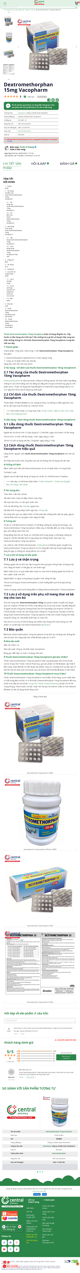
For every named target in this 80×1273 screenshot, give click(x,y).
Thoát (44, 1194)
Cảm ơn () (30, 1077)
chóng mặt (42, 510)
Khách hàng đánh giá (18, 1042)
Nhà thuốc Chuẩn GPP (30, 1216)
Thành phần (8, 187)
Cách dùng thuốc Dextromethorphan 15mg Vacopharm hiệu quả (13, 251)
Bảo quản (10, 299)
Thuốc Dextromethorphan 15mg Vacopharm (24, 334)
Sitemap (45, 1240)
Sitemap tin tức (48, 1242)
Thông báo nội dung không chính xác (31, 1228)
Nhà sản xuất (9, 305)
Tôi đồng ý (37, 1194)
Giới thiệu (30, 1208)
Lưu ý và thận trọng (10, 281)
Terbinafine (42, 545)
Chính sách (49, 1200)
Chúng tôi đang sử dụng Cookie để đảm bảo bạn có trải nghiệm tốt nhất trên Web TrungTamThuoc (39, 1190)
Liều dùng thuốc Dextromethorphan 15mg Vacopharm (17, 241)
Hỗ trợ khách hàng (33, 1201)
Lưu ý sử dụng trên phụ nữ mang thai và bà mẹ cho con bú (11, 291)
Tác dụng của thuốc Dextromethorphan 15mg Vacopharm (15, 206)
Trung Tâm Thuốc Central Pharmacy (43, 683)
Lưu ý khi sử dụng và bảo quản (10, 274)
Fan (9, 1226)
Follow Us (6, 1236)
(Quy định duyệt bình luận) (67, 1040)
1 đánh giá (30, 97)
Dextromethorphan (24, 131)
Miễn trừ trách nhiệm (31, 1222)
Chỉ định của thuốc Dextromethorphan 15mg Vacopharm (13, 218)
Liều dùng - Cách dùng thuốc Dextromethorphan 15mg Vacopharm (13, 230)
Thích (16, 1034)
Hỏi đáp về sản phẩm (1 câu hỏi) (26, 1013)
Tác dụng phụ (9, 265)
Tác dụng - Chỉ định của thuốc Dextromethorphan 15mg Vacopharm (13, 195)
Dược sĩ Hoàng (27, 147)
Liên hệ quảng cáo (31, 1241)
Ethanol (47, 625)
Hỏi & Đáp (40, 164)
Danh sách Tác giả (47, 1235)
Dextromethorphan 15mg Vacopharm (59, 1132)
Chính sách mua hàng (48, 1213)
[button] (37, 1172)
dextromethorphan (59, 1153)
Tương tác (10, 269)
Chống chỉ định (9, 261)
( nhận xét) (10, 1061)
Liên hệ (29, 1211)
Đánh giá (68, 164)
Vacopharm (22, 113)
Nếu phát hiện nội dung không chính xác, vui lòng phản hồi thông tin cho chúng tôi (32, 140)
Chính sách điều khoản (48, 1207)
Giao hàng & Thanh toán (47, 1230)
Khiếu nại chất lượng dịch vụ (31, 1235)
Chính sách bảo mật (39, 1191)
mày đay (25, 506)
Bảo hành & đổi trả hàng (48, 1224)
